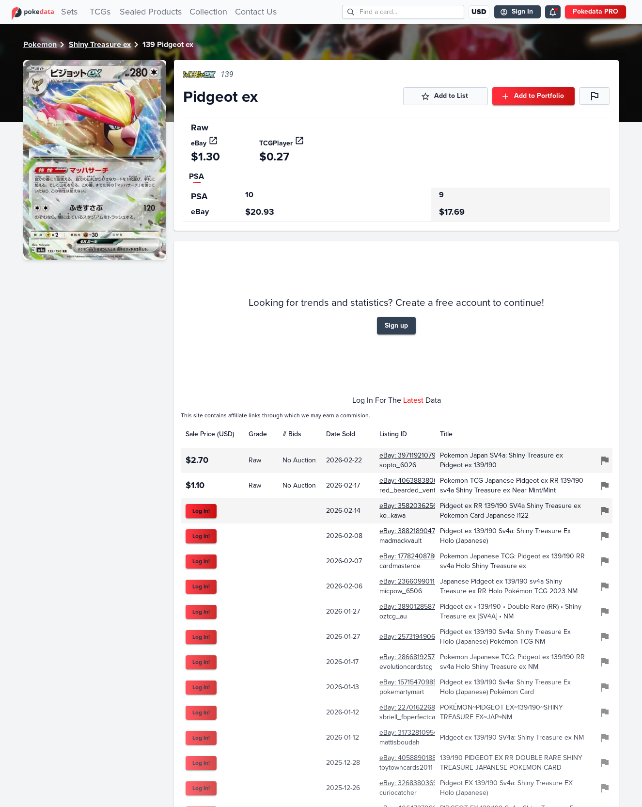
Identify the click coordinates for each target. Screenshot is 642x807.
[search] (351, 11)
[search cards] (412, 12)
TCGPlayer (281, 143)
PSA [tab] (196, 176)
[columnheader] (212, 434)
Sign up (396, 326)
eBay (204, 143)
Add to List (445, 96)
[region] (396, 205)
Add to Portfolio (533, 96)
